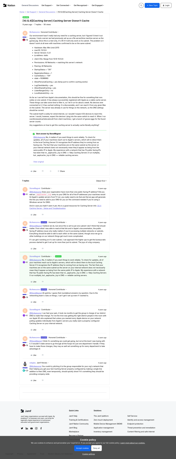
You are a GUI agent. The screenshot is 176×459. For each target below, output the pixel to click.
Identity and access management (140, 420)
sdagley (32, 363)
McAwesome (34, 32)
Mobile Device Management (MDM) (108, 424)
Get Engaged (98, 5)
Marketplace (74, 432)
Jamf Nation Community (79, 424)
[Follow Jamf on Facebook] (41, 428)
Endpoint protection (135, 424)
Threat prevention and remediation (141, 428)
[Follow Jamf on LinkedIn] (27, 428)
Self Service (132, 416)
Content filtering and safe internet (141, 432)
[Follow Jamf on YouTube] (31, 428)
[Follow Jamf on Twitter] (22, 428)
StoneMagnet (34, 188)
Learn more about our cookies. (132, 443)
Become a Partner (76, 435)
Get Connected (63, 5)
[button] (152, 5)
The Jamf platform (101, 416)
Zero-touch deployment (103, 420)
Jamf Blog (73, 428)
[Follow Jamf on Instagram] (36, 428)
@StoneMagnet (35, 226)
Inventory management (103, 432)
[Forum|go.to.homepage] (9, 5)
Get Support (48, 5)
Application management (104, 428)
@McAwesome (39, 137)
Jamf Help (73, 416)
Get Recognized (81, 5)
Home (22, 12)
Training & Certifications (78, 420)
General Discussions (30, 5)
